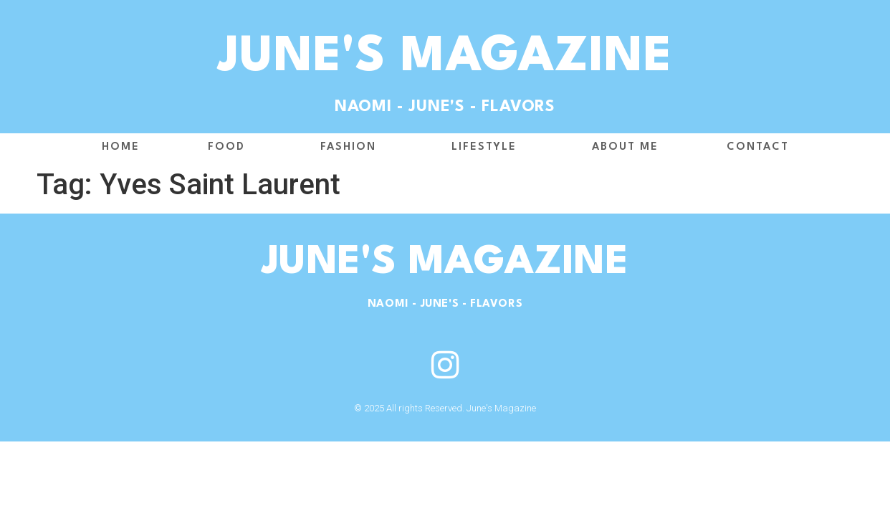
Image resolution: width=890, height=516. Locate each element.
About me (625, 147)
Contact (758, 147)
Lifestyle (487, 147)
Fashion (351, 147)
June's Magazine (445, 58)
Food (230, 147)
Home (121, 147)
